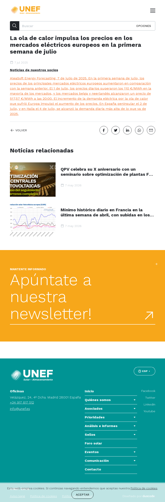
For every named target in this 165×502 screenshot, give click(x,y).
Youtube (149, 411)
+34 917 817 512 (22, 402)
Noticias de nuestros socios (34, 70)
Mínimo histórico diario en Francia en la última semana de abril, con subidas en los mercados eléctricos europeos (105, 212)
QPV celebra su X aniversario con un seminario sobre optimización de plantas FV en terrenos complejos (106, 172)
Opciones (143, 26)
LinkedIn (149, 404)
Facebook (148, 391)
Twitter (150, 397)
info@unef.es (20, 409)
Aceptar (82, 494)
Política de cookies (144, 488)
